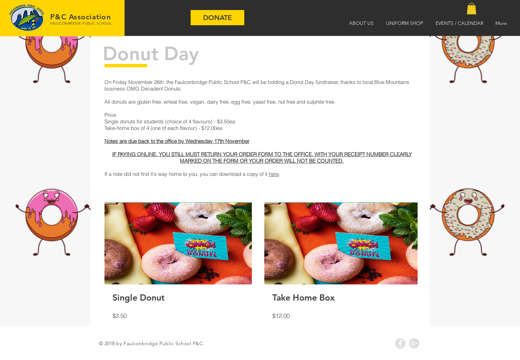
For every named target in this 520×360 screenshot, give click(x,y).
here (274, 174)
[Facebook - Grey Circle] (400, 343)
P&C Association (80, 16)
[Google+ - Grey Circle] (414, 343)
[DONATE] (217, 17)
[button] (471, 8)
